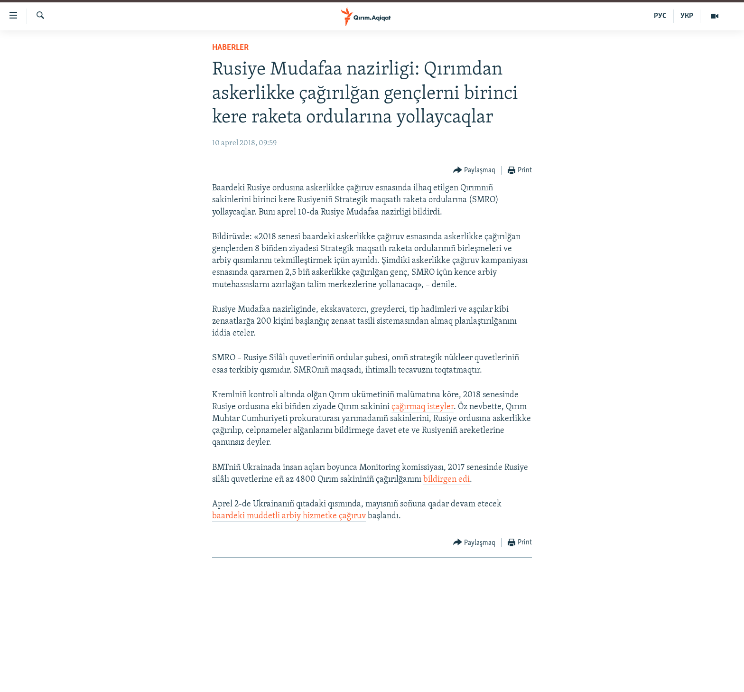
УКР (686, 16)
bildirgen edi (446, 479)
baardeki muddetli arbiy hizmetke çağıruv (289, 516)
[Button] (474, 170)
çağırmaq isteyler (422, 406)
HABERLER (230, 47)
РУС (660, 16)
